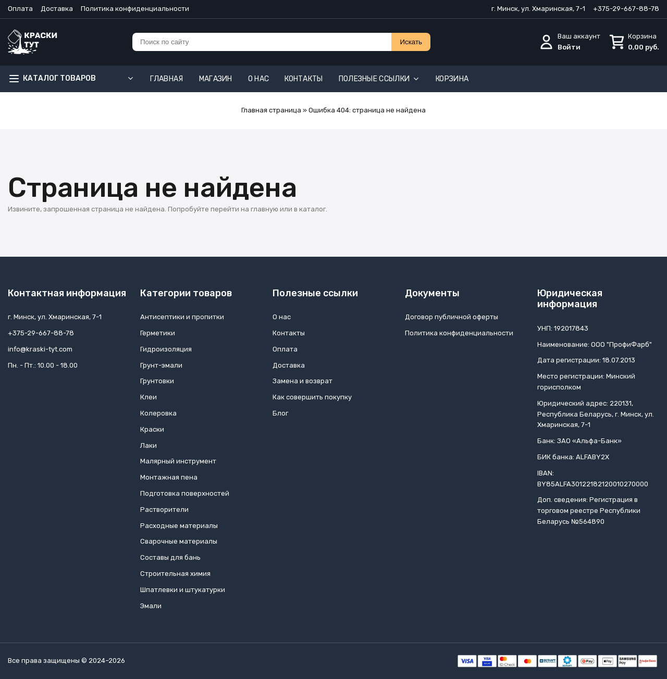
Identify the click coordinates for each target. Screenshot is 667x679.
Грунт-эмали (161, 365)
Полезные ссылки (380, 78)
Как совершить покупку (312, 397)
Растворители (164, 509)
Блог (280, 413)
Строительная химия (175, 573)
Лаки (148, 445)
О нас (258, 78)
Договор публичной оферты (451, 317)
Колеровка (158, 413)
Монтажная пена (168, 477)
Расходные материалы (179, 526)
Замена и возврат (302, 381)
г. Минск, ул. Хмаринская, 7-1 (538, 8)
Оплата (20, 8)
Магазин (215, 78)
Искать (411, 42)
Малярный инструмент (178, 461)
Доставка (57, 8)
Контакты (304, 78)
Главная (166, 78)
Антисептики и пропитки (182, 317)
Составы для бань (170, 557)
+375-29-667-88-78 (626, 8)
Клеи (148, 397)
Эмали (151, 606)
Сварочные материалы (178, 541)
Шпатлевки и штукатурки (182, 590)
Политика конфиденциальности (135, 8)
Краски (152, 429)
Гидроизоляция (166, 349)
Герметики (157, 333)
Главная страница (271, 110)
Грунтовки (157, 381)
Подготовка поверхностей (184, 493)
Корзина (452, 78)
